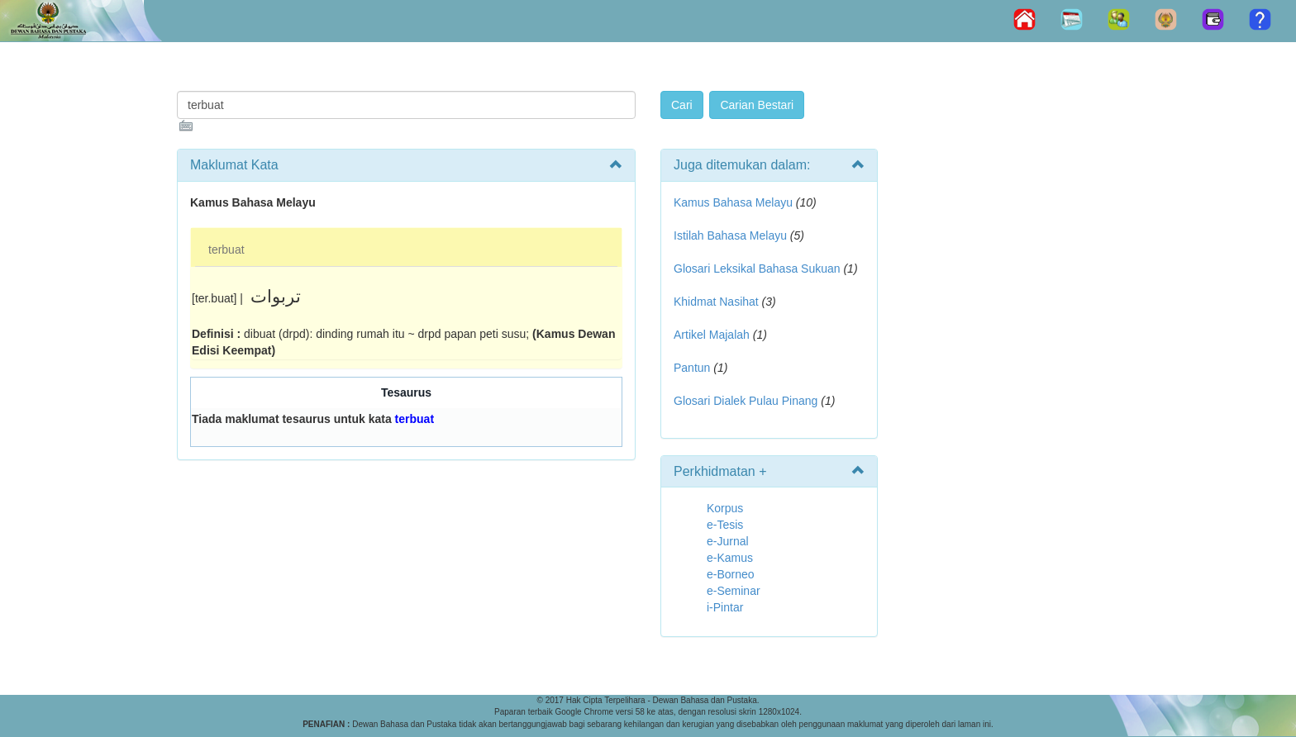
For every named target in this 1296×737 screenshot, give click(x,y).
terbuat (226, 249)
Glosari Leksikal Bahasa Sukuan (757, 268)
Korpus (725, 508)
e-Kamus (730, 557)
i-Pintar (725, 607)
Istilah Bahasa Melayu (730, 235)
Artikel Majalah (712, 334)
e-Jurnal (728, 541)
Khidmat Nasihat (716, 301)
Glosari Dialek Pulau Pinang (745, 400)
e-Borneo (731, 574)
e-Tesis (725, 524)
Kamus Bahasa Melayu (735, 202)
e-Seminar (733, 590)
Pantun (692, 367)
